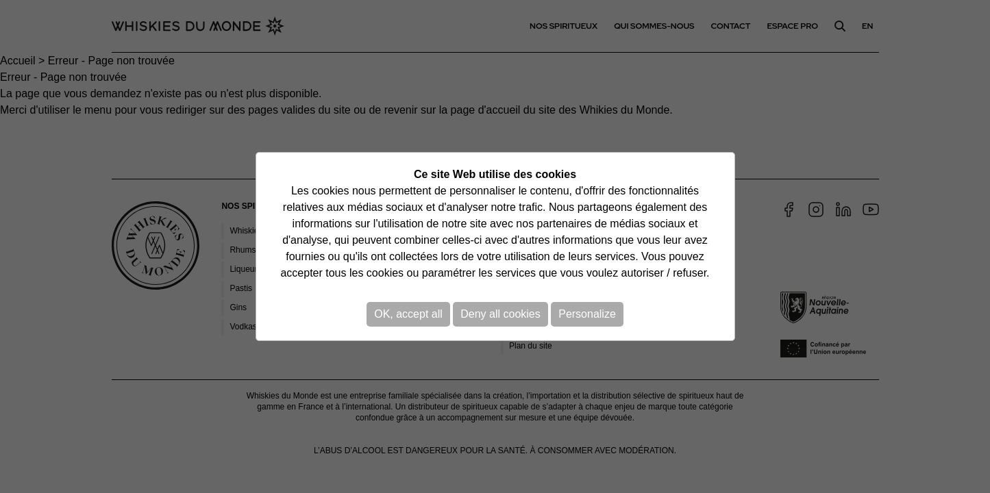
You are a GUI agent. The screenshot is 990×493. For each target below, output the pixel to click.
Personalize (587, 314)
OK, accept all (408, 314)
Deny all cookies (500, 314)
